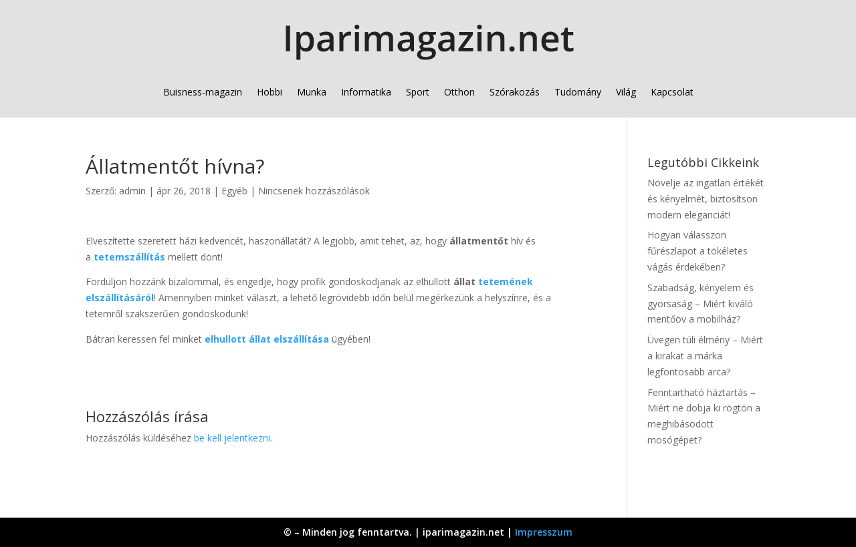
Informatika (366, 91)
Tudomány (577, 91)
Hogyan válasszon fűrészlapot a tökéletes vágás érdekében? (697, 250)
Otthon (459, 91)
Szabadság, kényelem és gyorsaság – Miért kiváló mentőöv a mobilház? (700, 303)
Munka (311, 91)
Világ (626, 91)
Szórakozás (515, 91)
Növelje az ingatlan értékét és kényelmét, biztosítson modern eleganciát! (705, 198)
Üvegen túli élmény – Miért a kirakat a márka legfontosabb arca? (705, 355)
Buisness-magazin (202, 91)
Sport (417, 91)
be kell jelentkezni (232, 437)
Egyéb (234, 190)
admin (132, 190)
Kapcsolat (672, 91)
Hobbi (269, 91)
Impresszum (543, 532)
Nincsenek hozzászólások (314, 190)
